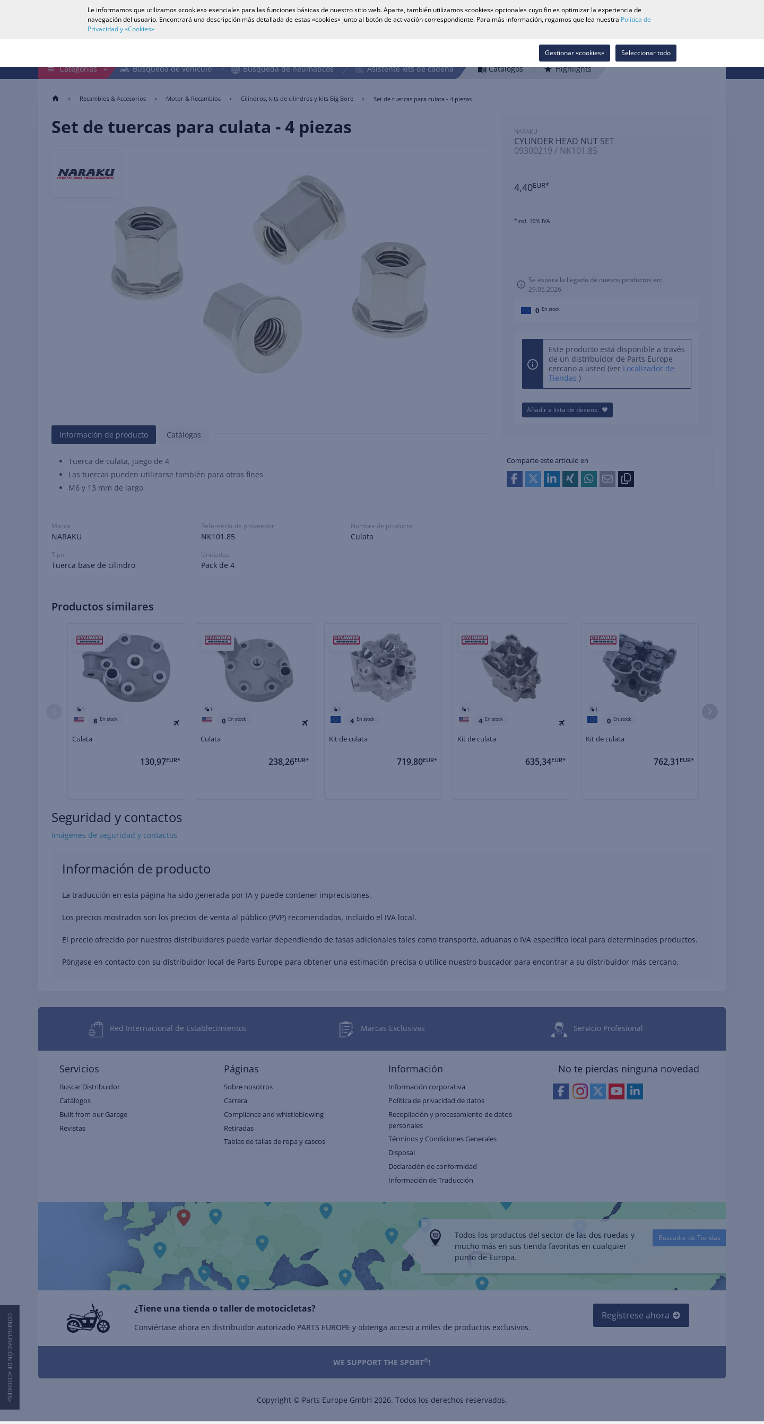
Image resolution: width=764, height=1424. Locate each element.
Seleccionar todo (646, 52)
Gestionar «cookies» (574, 52)
